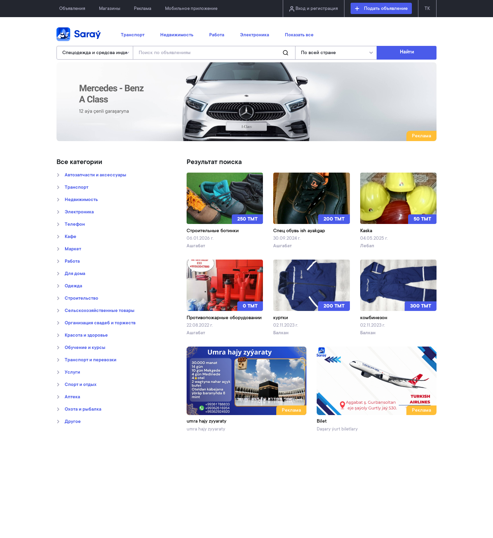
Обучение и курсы (85, 348)
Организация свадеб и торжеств (100, 323)
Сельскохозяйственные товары (100, 311)
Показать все (299, 35)
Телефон (75, 224)
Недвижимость (176, 35)
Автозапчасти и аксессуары (95, 175)
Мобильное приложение (191, 8)
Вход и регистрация (313, 9)
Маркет (73, 249)
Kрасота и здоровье (86, 335)
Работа (216, 35)
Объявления (72, 8)
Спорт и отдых (81, 385)
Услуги (72, 372)
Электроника (254, 35)
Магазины (109, 8)
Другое (73, 422)
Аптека (72, 397)
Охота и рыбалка (83, 409)
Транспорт (132, 35)
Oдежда (73, 286)
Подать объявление (381, 9)
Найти (407, 52)
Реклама (142, 8)
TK (427, 8)
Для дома (75, 274)
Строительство (81, 298)
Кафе (70, 237)
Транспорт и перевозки (90, 360)
